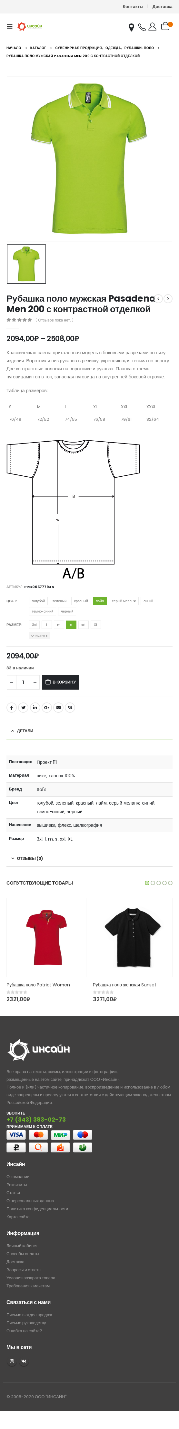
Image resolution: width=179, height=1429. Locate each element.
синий (148, 601)
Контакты (133, 7)
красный (81, 601)
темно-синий (43, 611)
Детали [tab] (25, 731)
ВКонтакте (70, 707)
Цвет (11, 601)
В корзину (64, 682)
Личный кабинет (22, 1246)
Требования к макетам (28, 1286)
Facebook (11, 707)
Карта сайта (18, 1217)
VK (24, 1361)
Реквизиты (16, 1185)
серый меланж (124, 601)
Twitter (23, 707)
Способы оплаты (22, 1254)
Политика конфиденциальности (37, 1209)
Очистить (39, 635)
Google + (47, 707)
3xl (34, 624)
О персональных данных (30, 1201)
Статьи (13, 1193)
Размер (13, 624)
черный (67, 611)
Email (58, 707)
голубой (38, 601)
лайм (100, 601)
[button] (147, 883)
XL (96, 624)
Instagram (12, 1361)
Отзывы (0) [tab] (30, 858)
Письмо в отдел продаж (29, 1315)
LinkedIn (35, 707)
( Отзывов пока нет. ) (54, 320)
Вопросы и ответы (23, 1270)
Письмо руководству (26, 1323)
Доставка (163, 7)
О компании (17, 1177)
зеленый (59, 601)
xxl (83, 624)
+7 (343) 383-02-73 (36, 1120)
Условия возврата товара (30, 1278)
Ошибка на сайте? (24, 1331)
